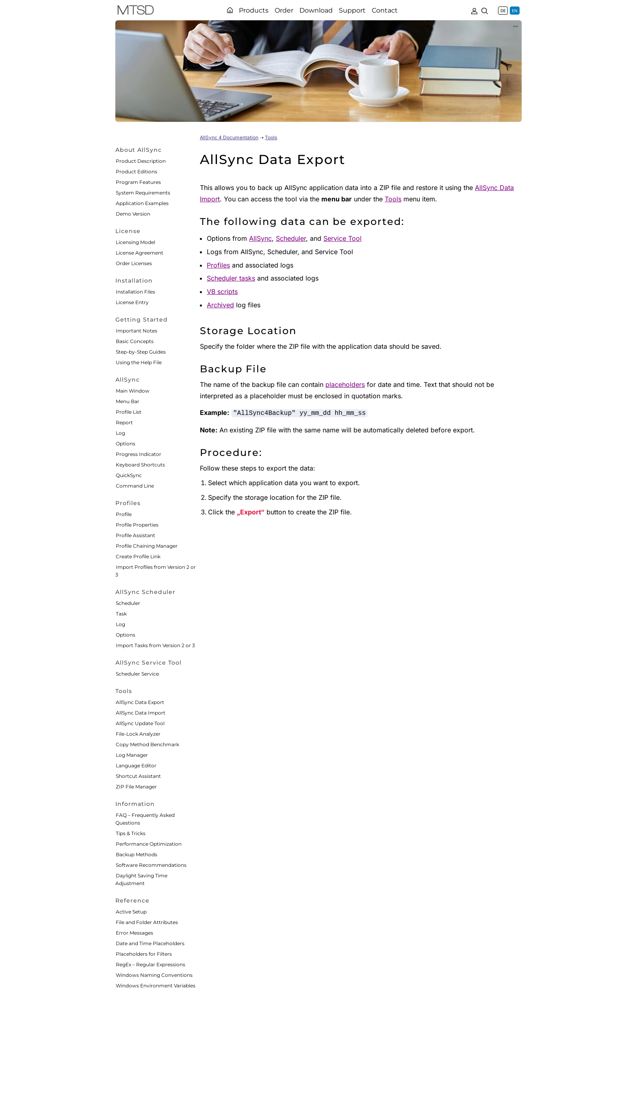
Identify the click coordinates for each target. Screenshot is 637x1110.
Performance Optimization (149, 844)
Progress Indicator (138, 454)
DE (503, 10)
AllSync (260, 238)
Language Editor (136, 765)
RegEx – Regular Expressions (150, 964)
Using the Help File (139, 362)
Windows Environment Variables (155, 986)
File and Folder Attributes (147, 922)
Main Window (133, 391)
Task (121, 614)
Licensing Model (135, 242)
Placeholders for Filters (144, 954)
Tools (271, 137)
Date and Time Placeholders (150, 943)
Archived (220, 305)
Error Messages (134, 933)
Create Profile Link (138, 556)
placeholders (345, 384)
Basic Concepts (135, 341)
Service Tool (342, 238)
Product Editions (136, 171)
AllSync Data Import (140, 713)
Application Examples (142, 203)
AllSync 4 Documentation (229, 137)
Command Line (135, 486)
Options (125, 444)
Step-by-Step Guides (141, 352)
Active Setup (131, 912)
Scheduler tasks (231, 278)
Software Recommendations (151, 865)
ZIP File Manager (136, 787)
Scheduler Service (137, 674)
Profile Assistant (135, 535)
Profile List (128, 412)
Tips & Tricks (130, 833)
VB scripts (222, 291)
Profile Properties (137, 525)
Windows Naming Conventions (154, 975)
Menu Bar (127, 401)
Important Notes (136, 331)
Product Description (141, 161)
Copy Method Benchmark (147, 744)
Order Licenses (134, 263)
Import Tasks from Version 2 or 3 (155, 645)
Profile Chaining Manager (147, 546)
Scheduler (128, 603)
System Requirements (143, 193)
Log (120, 433)
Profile (124, 514)
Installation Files (135, 292)
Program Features (138, 182)
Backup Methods (136, 854)
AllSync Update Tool (140, 723)
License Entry (132, 302)
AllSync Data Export (140, 702)
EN (515, 10)
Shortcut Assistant (138, 776)
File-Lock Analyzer (138, 734)
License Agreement (139, 253)
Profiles (218, 265)
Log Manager (132, 755)
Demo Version (133, 214)
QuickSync (129, 475)
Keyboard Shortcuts (140, 465)
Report (124, 422)
